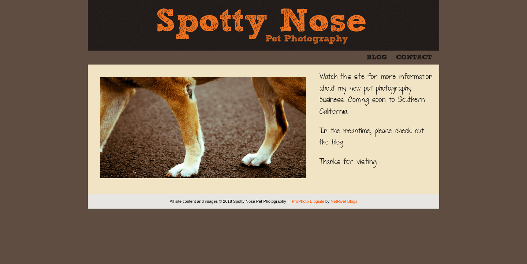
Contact (414, 57)
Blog (377, 57)
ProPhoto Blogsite (308, 201)
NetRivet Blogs (344, 201)
